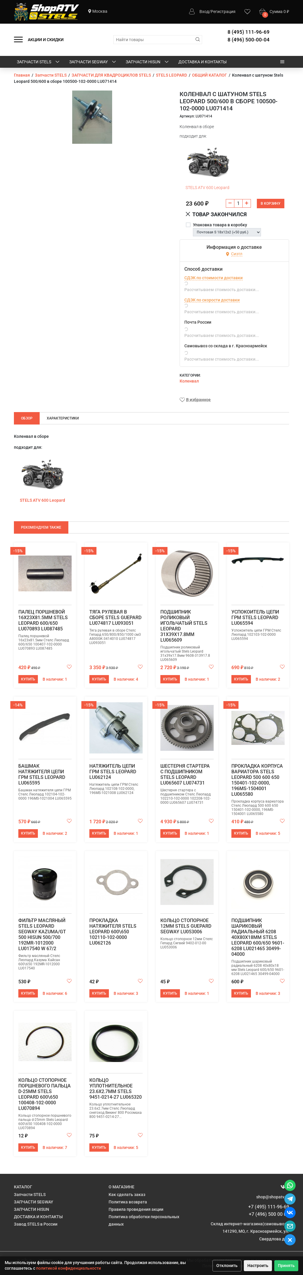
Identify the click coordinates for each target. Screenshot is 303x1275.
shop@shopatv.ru (272, 1197)
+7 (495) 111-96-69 (268, 1207)
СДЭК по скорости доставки (212, 300)
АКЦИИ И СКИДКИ (46, 39)
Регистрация (223, 11)
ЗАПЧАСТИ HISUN (148, 62)
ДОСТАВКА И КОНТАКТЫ (202, 61)
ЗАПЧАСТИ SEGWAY (93, 62)
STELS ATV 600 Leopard (207, 187)
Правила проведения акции (136, 1209)
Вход (204, 11)
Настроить (257, 1265)
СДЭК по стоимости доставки (213, 277)
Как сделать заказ (127, 1194)
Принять (286, 1265)
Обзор (27, 418)
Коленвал (189, 381)
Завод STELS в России (35, 1224)
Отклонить (227, 1265)
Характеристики (63, 418)
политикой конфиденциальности (68, 1268)
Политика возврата (128, 1202)
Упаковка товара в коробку (220, 224)
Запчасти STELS (38, 62)
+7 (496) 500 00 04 (269, 1214)
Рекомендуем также (41, 527)
